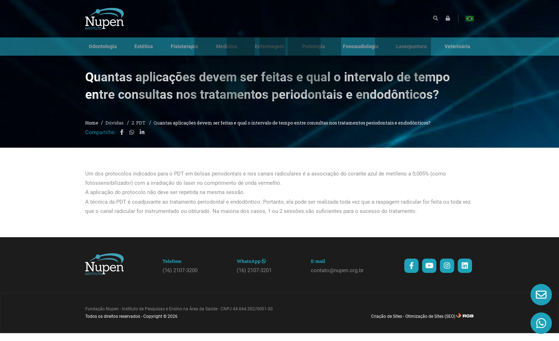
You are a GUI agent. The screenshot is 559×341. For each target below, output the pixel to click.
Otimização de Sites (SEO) (430, 324)
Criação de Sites (386, 324)
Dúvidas (115, 131)
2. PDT (139, 131)
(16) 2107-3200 (180, 278)
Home (91, 131)
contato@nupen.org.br (337, 278)
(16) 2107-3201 (254, 278)
